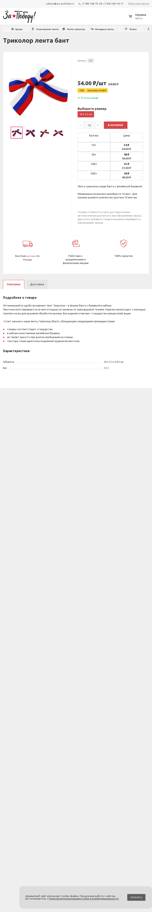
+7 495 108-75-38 (90, 3)
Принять (136, 897)
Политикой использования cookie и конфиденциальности (84, 898)
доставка (31, 256)
